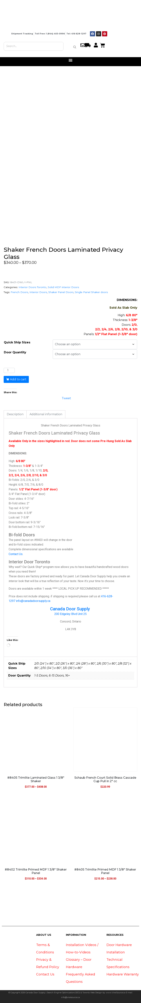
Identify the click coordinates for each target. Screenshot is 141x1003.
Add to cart (18, 379)
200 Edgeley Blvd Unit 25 (70, 614)
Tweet (66, 397)
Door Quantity (15, 352)
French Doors (19, 292)
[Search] (74, 47)
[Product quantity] (9, 370)
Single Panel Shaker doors (91, 292)
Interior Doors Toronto (32, 287)
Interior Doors (38, 292)
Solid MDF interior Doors (63, 287)
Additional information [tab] (46, 414)
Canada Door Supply (70, 608)
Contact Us (16, 554)
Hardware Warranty (122, 974)
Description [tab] (15, 414)
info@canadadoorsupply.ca (33, 601)
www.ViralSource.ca (115, 992)
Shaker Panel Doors (60, 292)
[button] (71, 60)
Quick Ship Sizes (17, 342)
